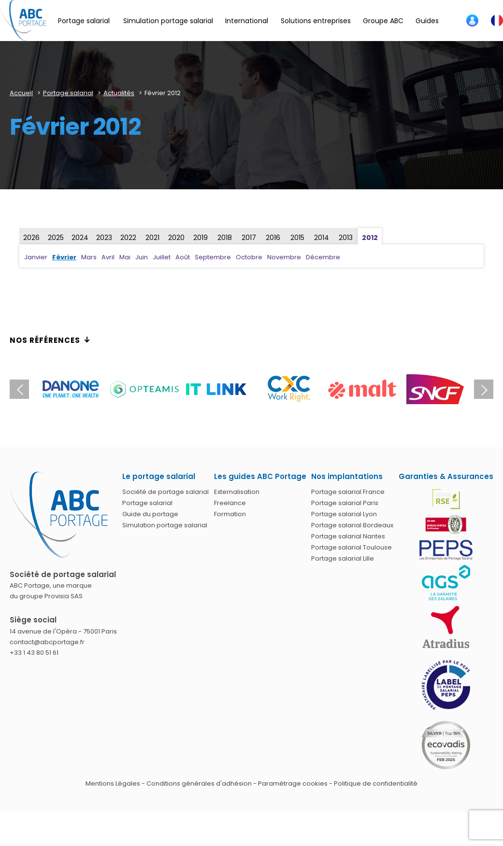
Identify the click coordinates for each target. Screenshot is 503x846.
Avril (108, 257)
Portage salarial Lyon (344, 514)
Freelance (230, 503)
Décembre (323, 257)
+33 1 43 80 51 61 (34, 652)
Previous (19, 389)
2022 (128, 237)
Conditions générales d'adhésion (199, 783)
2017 (249, 237)
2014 (321, 237)
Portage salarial (147, 503)
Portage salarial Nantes (348, 536)
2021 (152, 237)
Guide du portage (150, 514)
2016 (273, 237)
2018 (224, 237)
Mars (89, 257)
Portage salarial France (348, 491)
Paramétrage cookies (293, 783)
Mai (124, 257)
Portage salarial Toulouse (351, 547)
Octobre (249, 257)
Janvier (35, 257)
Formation (230, 514)
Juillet (162, 257)
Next (483, 389)
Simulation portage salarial (164, 525)
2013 (346, 237)
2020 (176, 237)
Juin (141, 257)
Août (182, 257)
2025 (56, 237)
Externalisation (236, 491)
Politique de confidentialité (375, 783)
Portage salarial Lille (342, 558)
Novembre (284, 257)
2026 (31, 237)
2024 (80, 237)
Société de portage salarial (165, 491)
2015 (297, 237)
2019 (200, 237)
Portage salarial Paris (344, 503)
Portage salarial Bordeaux (352, 525)
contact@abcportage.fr (47, 642)
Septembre (213, 257)
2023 (104, 237)
